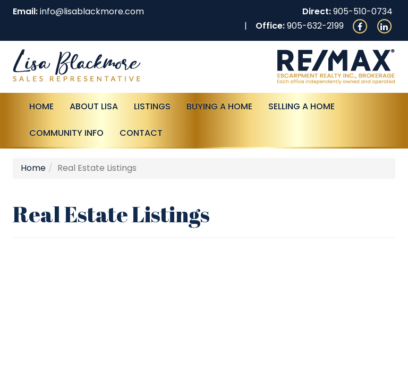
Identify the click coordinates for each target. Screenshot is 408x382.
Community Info (66, 133)
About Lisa (94, 106)
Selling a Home (301, 106)
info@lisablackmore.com (92, 11)
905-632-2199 (315, 26)
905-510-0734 (363, 11)
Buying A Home (219, 106)
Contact (141, 133)
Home (41, 106)
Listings (152, 106)
